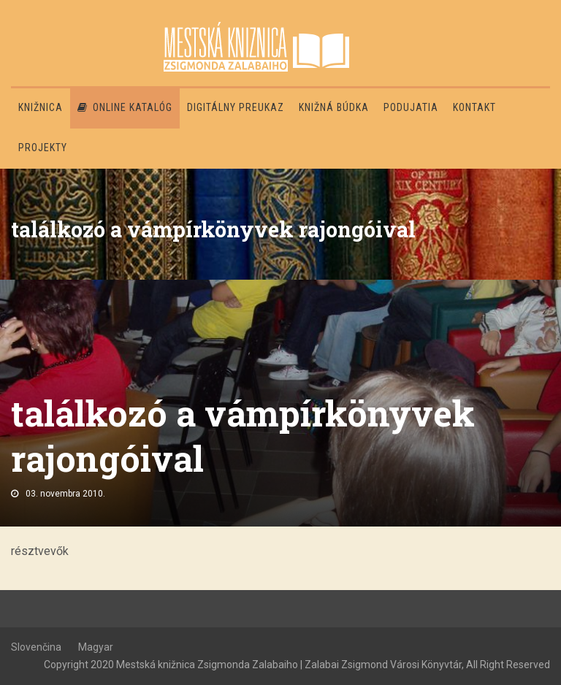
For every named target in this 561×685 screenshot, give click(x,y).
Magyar (95, 647)
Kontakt (474, 107)
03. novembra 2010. (65, 494)
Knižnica (40, 107)
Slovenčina (36, 647)
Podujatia (410, 107)
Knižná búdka (334, 107)
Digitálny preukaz (235, 107)
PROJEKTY (42, 147)
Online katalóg (124, 107)
